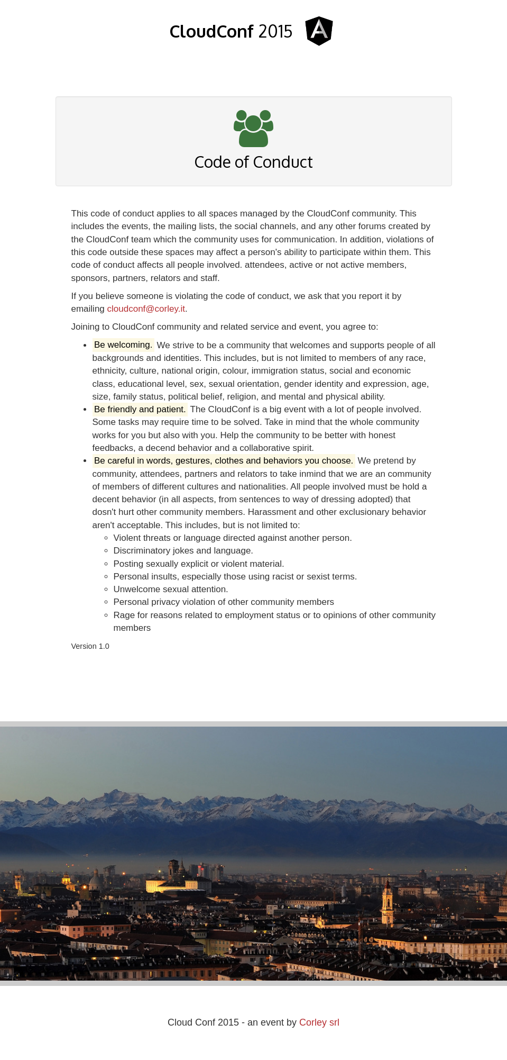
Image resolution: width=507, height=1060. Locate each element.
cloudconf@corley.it (146, 309)
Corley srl (319, 1022)
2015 (231, 31)
